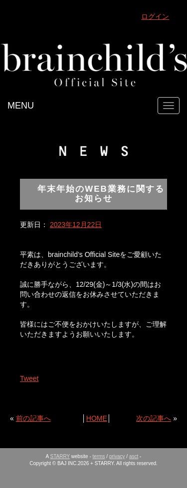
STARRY (60, 456)
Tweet (29, 378)
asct (133, 456)
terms (99, 456)
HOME (96, 418)
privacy (117, 456)
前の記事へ (33, 418)
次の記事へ (153, 418)
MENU (20, 106)
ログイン (155, 16)
